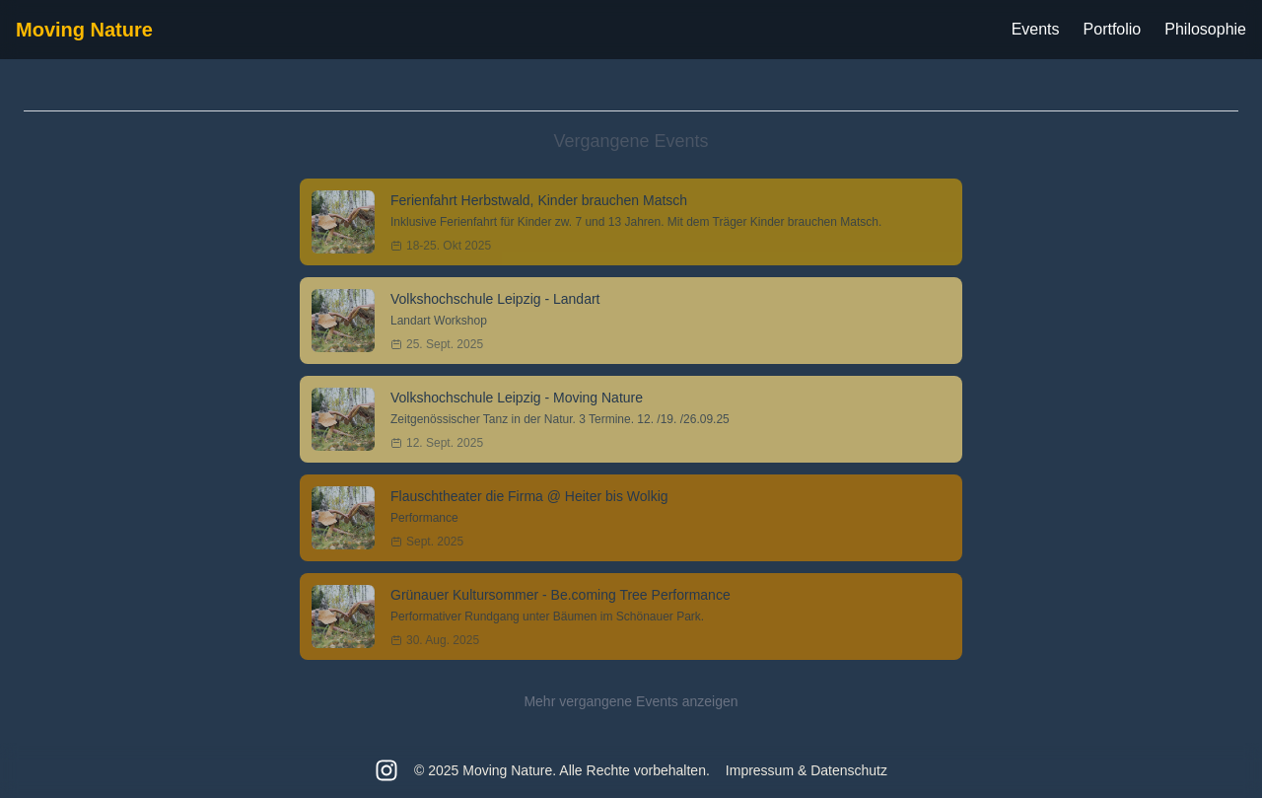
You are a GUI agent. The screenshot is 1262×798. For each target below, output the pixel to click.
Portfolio (1113, 29)
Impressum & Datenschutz (806, 770)
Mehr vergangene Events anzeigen (630, 701)
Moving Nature (84, 29)
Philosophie (1205, 29)
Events (1036, 29)
